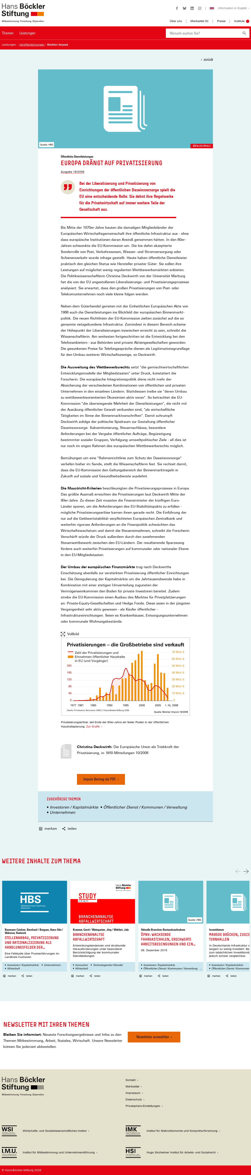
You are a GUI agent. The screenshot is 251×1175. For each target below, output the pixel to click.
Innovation (81, 965)
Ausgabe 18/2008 (72, 171)
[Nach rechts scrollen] (246, 871)
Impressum (133, 1093)
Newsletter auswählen (152, 1036)
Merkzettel (132, 1086)
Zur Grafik (92, 726)
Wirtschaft (13, 968)
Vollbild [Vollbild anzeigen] (70, 634)
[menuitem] (8, 35)
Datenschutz (134, 1099)
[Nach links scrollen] (238, 871)
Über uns (176, 21)
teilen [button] (69, 828)
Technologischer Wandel (108, 965)
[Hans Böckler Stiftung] (23, 1095)
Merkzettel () (199, 21)
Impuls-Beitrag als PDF (99, 781)
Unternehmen (62, 812)
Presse (221, 21)
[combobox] (202, 33)
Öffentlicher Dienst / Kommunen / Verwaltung (145, 807)
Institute (239, 21)
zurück (208, 59)
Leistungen (27, 33)
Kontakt (131, 1080)
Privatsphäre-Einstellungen (143, 1106)
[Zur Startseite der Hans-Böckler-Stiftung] (23, 20)
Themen (8, 33)
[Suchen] (244, 33)
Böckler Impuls (202, 145)
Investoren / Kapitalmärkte (74, 807)
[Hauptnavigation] (19, 33)
